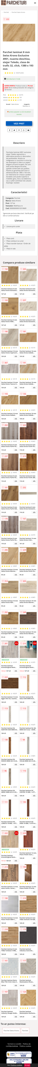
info (16, 294)
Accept (27, 1065)
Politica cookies (25, 1046)
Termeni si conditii (14, 1044)
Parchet (6, 12)
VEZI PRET (19, 123)
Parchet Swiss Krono (18, 12)
